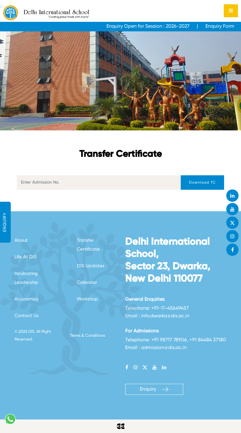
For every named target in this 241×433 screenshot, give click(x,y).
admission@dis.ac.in (164, 347)
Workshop (87, 299)
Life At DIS (25, 257)
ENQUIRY (5, 222)
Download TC (202, 183)
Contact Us (26, 315)
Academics (26, 299)
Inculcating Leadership (26, 278)
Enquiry (154, 389)
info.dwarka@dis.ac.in (165, 316)
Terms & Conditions (87, 336)
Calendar (87, 282)
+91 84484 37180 (207, 340)
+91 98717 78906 (169, 340)
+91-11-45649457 (170, 308)
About (21, 240)
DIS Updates (91, 266)
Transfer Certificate (88, 245)
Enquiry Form (222, 26)
